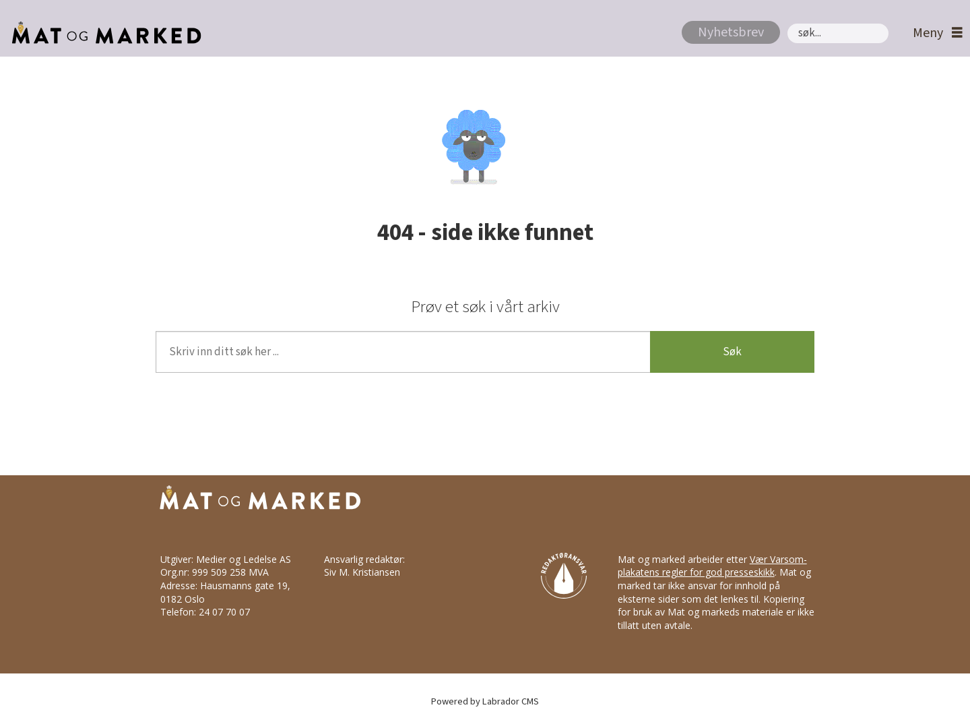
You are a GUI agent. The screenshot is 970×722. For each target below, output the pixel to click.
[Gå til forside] (102, 33)
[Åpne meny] (934, 33)
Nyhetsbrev (731, 32)
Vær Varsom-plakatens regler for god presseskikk (712, 566)
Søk (732, 352)
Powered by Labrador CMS (485, 701)
